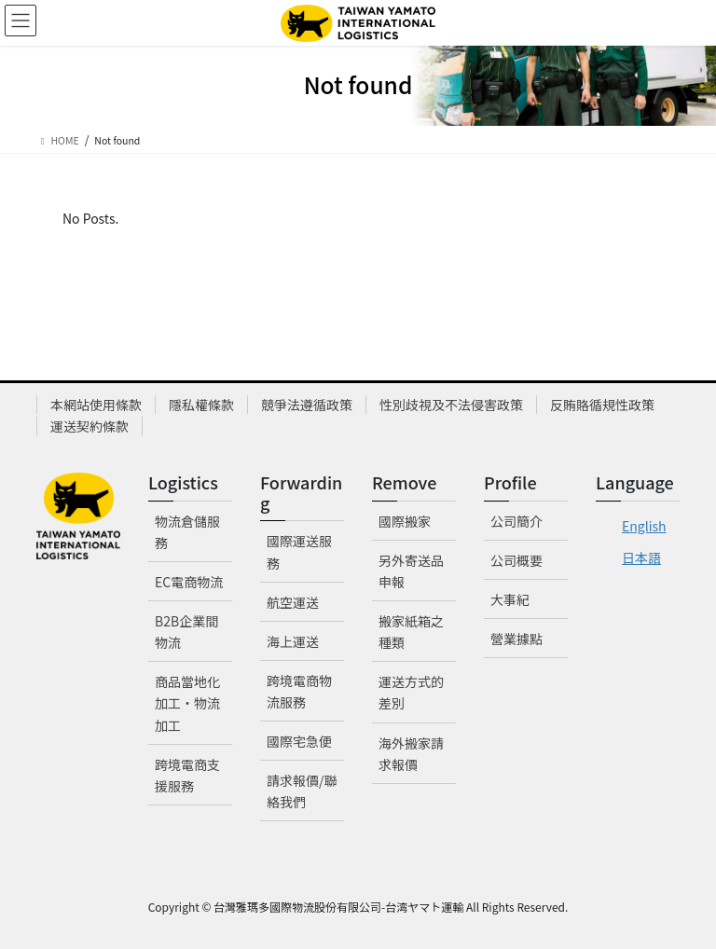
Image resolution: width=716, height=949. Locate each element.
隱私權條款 (201, 404)
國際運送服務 (299, 551)
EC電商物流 (189, 581)
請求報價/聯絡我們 (302, 791)
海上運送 (293, 641)
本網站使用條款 (96, 404)
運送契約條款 (89, 426)
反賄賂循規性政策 (602, 404)
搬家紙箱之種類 (411, 632)
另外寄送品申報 (411, 571)
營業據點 (516, 638)
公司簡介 (516, 521)
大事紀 (510, 599)
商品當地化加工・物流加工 (187, 703)
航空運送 (293, 602)
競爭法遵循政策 (306, 404)
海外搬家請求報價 (411, 754)
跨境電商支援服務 (187, 775)
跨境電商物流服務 (299, 691)
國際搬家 (405, 521)
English (644, 525)
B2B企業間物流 (186, 632)
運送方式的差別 (411, 692)
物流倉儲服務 (187, 532)
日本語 (641, 557)
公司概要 (516, 560)
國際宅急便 (299, 741)
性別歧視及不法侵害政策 (451, 404)
